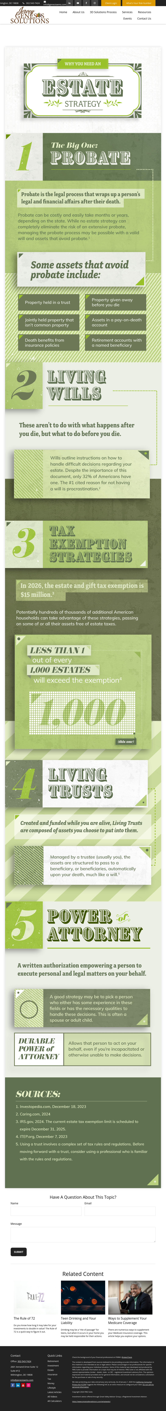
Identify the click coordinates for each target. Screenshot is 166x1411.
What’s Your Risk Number (138, 3)
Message (16, 1224)
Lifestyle (52, 1387)
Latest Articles (54, 1392)
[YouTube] (78, 3)
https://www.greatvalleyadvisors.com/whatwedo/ (91, 1401)
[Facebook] (86, 3)
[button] (63, 12)
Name (14, 1203)
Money (51, 1383)
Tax (49, 1378)
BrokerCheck (127, 1357)
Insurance (52, 1374)
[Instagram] (28, 1385)
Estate (51, 1370)
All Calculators (55, 1401)
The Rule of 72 (24, 1318)
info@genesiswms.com (54, 3)
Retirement (53, 1361)
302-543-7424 (31, 3)
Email (88, 1203)
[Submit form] (19, 1252)
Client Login (111, 3)
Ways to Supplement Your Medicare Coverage (127, 1320)
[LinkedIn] (69, 3)
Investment (53, 1365)
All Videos (52, 1396)
